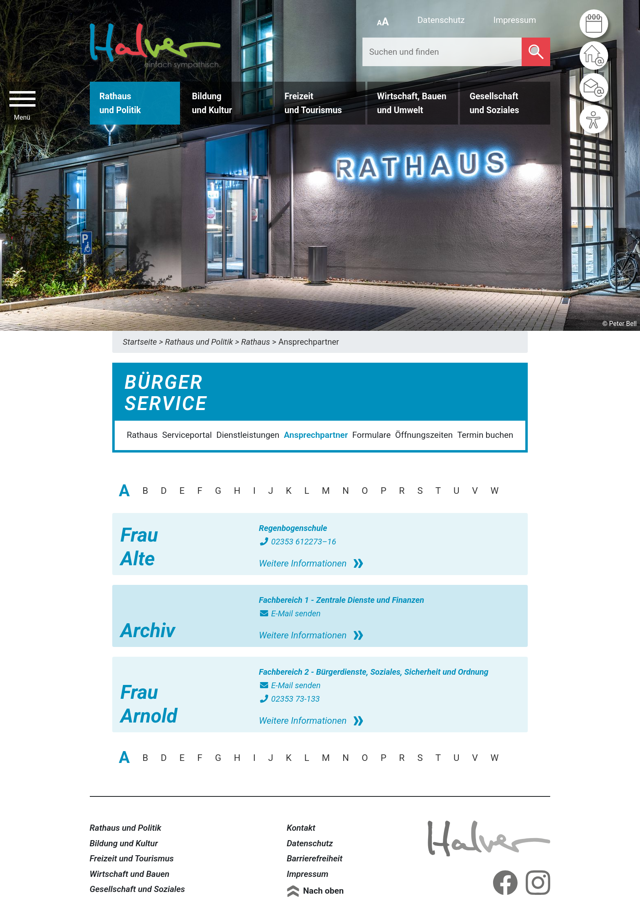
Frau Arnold (148, 703)
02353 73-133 (289, 699)
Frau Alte (139, 546)
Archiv (147, 630)
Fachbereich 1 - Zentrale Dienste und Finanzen (341, 600)
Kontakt (301, 828)
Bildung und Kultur (124, 843)
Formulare (371, 435)
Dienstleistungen (248, 435)
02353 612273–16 (297, 541)
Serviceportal (187, 435)
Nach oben (323, 891)
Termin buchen (485, 435)
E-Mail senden (289, 613)
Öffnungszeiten (424, 435)
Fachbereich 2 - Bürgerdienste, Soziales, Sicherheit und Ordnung (373, 672)
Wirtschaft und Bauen (130, 874)
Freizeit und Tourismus (132, 858)
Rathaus (142, 435)
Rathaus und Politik (126, 828)
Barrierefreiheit (314, 858)
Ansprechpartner (316, 435)
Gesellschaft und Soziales (137, 889)
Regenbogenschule (293, 528)
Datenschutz (441, 20)
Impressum (514, 20)
